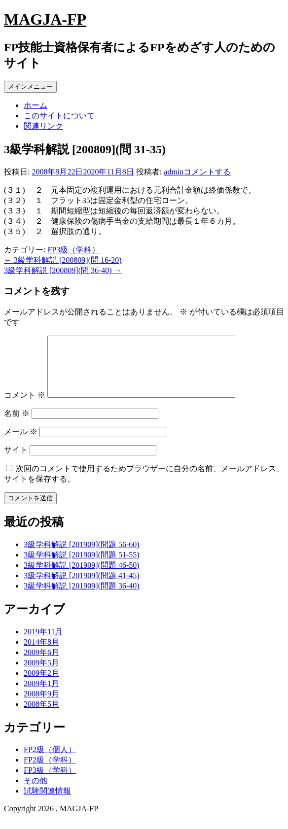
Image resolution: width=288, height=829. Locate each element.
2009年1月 (41, 695)
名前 (17, 425)
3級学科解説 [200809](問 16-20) (63, 260)
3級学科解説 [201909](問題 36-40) (82, 597)
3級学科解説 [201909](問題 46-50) (82, 577)
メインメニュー (30, 86)
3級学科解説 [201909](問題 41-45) (82, 587)
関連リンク (43, 126)
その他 (35, 792)
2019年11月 (43, 643)
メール (20, 443)
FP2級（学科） (50, 771)
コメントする (207, 172)
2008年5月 (41, 716)
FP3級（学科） (73, 249)
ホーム (35, 105)
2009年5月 (41, 674)
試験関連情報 (47, 802)
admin (173, 172)
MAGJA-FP (45, 19)
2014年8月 (41, 654)
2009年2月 (41, 685)
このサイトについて (59, 115)
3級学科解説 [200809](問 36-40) (63, 270)
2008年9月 (41, 705)
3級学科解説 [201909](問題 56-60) (82, 556)
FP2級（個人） (50, 761)
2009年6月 (41, 664)
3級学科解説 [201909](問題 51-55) (82, 566)
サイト (16, 461)
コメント (24, 407)
